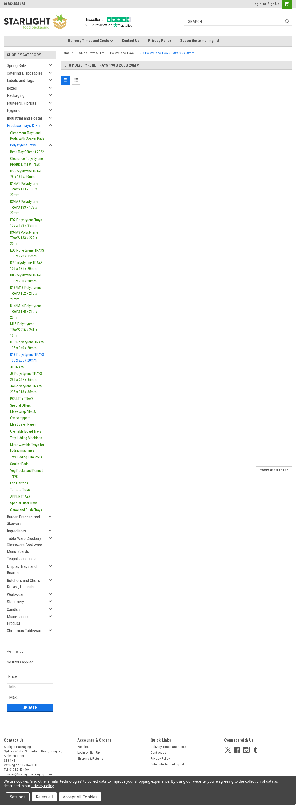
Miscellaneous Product (19, 620)
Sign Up (273, 4)
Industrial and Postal (24, 118)
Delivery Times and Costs (90, 40)
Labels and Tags (20, 80)
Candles (13, 609)
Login (257, 4)
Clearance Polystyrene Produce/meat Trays (26, 161)
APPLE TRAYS (20, 496)
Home (65, 53)
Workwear (15, 594)
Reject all (44, 797)
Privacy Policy (159, 40)
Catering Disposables (25, 73)
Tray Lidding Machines (26, 438)
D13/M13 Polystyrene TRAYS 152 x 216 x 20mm (26, 293)
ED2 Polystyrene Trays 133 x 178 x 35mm (26, 223)
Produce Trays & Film (24, 125)
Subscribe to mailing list (199, 40)
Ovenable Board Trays (25, 431)
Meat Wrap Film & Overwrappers (23, 415)
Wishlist (83, 747)
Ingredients (16, 530)
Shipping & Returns (90, 758)
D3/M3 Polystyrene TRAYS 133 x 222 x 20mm (24, 238)
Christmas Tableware (24, 630)
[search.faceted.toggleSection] (15, 676)
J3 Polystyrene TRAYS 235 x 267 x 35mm (26, 376)
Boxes (12, 88)
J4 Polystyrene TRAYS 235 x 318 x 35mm (26, 389)
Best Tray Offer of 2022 (27, 152)
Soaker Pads (19, 464)
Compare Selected (274, 470)
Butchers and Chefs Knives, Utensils (23, 583)
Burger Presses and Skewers (23, 520)
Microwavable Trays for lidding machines (27, 447)
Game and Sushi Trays (26, 510)
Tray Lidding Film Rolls (26, 457)
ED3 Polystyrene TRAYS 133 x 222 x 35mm (27, 253)
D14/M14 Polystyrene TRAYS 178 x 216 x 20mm (26, 312)
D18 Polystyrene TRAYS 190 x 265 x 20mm (27, 357)
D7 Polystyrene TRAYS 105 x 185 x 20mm (26, 265)
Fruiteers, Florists (21, 103)
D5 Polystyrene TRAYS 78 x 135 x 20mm (26, 174)
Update (29, 707)
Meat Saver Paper (23, 424)
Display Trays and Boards (22, 570)
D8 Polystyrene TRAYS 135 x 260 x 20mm (26, 278)
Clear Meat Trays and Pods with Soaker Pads (27, 135)
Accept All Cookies (80, 797)
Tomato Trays (20, 489)
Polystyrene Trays (23, 145)
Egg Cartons (19, 483)
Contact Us (130, 40)
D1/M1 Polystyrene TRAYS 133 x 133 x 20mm (24, 189)
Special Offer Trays (24, 503)
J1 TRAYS (17, 367)
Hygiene (13, 110)
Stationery (15, 601)
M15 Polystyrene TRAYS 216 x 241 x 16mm (23, 330)
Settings (17, 797)
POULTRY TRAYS (22, 398)
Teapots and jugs (21, 558)
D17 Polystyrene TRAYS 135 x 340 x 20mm (27, 345)
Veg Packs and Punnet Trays (26, 473)
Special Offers (20, 405)
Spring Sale (16, 65)
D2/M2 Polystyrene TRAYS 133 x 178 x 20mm (24, 207)
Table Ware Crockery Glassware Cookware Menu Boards (24, 545)
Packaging (15, 95)
